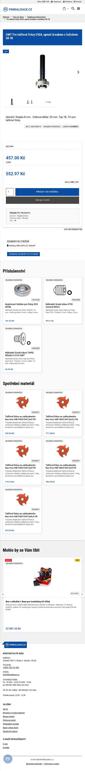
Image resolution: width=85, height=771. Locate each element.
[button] (66, 8)
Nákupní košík (42, 200)
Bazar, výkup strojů (10, 728)
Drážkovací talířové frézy (36, 17)
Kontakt (77, 2)
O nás (5, 744)
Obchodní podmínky (34, 764)
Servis (5, 709)
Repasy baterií (9, 716)
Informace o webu (51, 764)
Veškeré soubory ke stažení (23, 254)
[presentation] (78, 72)
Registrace (56, 2)
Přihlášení (67, 2)
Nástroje (6, 17)
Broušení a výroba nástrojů (14, 713)
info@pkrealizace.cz (11, 675)
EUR (47, 2)
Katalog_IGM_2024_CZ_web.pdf (21, 246)
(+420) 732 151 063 (11, 667)
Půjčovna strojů (9, 720)
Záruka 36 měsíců (10, 731)
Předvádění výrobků (11, 724)
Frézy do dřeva (18, 17)
